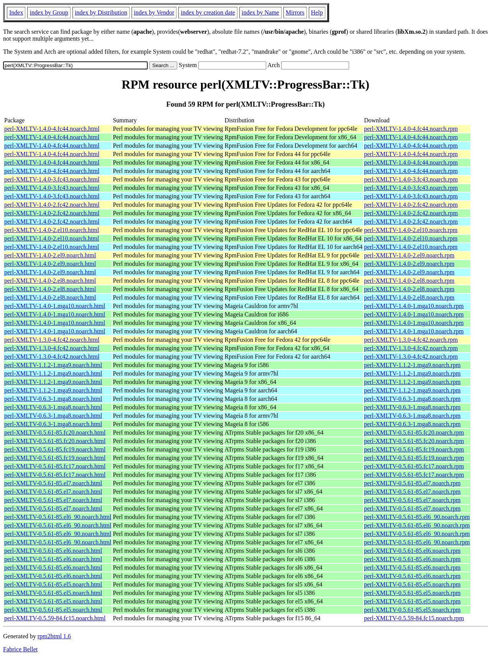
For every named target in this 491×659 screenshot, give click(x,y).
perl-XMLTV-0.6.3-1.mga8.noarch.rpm (412, 398)
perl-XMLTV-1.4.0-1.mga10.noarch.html (54, 306)
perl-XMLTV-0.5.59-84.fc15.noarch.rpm (414, 618)
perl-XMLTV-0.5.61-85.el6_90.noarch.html (57, 517)
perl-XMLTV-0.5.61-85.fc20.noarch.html (54, 432)
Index (16, 12)
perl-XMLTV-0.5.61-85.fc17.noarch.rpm (414, 466)
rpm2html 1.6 (54, 636)
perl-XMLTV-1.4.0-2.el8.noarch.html (50, 280)
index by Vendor (154, 12)
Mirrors (295, 12)
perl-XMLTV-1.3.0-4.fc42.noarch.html (51, 339)
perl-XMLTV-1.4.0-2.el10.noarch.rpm (411, 230)
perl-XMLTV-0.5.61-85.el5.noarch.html (53, 584)
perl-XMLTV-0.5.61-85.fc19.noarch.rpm (414, 449)
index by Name (260, 12)
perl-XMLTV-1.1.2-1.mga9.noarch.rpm (412, 365)
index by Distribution (101, 12)
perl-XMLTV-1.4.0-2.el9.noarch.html (50, 255)
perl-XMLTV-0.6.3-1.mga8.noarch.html (53, 398)
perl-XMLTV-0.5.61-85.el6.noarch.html (53, 550)
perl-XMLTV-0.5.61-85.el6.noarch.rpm (412, 550)
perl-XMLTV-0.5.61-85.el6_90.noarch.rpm (417, 517)
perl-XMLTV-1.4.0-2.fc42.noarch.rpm (411, 204)
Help (317, 12)
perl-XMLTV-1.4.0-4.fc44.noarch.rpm (411, 128)
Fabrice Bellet (20, 649)
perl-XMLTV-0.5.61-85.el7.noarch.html (53, 483)
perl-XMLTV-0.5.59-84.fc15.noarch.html (54, 618)
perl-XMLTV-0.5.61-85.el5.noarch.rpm (412, 584)
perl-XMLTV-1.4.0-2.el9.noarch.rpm (409, 255)
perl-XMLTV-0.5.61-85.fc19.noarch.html (54, 449)
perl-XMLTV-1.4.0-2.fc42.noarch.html (51, 204)
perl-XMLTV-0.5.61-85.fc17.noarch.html (54, 466)
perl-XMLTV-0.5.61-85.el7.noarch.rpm (412, 483)
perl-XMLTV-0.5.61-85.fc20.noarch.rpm (414, 432)
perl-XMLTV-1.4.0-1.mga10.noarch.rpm (414, 306)
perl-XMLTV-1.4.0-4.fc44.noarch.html (51, 128)
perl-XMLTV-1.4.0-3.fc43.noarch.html (51, 179)
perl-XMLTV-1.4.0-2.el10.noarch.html (51, 230)
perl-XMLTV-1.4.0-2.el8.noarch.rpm (409, 280)
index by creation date (208, 12)
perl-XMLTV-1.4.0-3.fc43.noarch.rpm (411, 179)
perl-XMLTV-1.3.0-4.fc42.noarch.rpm (411, 339)
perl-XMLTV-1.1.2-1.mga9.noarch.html (53, 365)
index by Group (49, 12)
